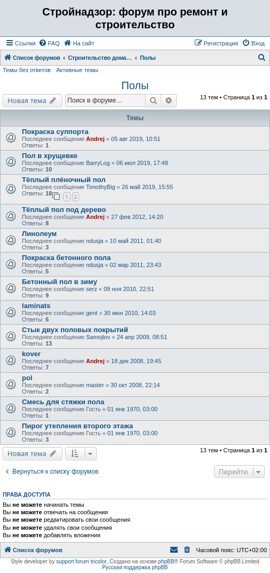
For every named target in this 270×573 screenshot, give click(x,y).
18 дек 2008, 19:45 (136, 361)
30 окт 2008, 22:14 (135, 385)
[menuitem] (49, 43)
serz (91, 289)
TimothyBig (100, 187)
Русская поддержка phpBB (135, 567)
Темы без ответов (27, 70)
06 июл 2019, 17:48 (142, 163)
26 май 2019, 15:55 (147, 187)
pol (27, 378)
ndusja (94, 241)
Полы (134, 85)
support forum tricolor (81, 561)
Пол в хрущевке (49, 156)
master (95, 385)
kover (31, 354)
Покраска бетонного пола (66, 258)
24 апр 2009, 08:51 (142, 337)
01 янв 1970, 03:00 (132, 409)
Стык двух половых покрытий (75, 330)
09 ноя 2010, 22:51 (129, 289)
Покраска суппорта (55, 132)
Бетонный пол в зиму (59, 282)
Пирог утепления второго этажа (77, 426)
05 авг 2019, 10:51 (135, 139)
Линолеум (39, 234)
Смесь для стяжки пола (63, 402)
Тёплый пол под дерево (64, 210)
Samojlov (98, 337)
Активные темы (77, 70)
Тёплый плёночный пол (64, 180)
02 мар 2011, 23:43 (135, 265)
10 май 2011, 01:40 (135, 241)
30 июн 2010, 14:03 (130, 313)
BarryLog (98, 163)
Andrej (95, 139)
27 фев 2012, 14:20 (137, 217)
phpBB (166, 561)
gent (91, 313)
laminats (36, 306)
